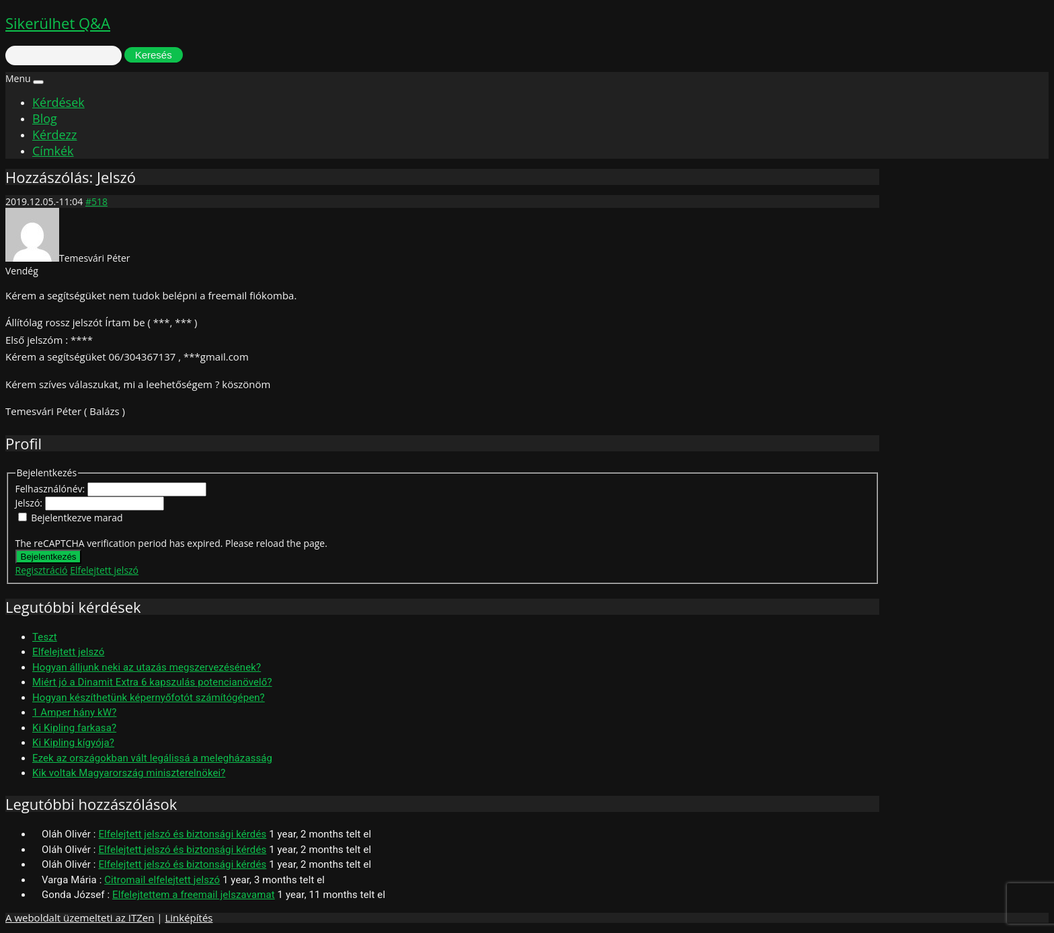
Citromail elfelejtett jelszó (162, 880)
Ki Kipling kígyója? (73, 743)
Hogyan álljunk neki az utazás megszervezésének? (146, 667)
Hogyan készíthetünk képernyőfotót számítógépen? (148, 698)
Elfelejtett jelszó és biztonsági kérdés (182, 834)
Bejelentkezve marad (76, 517)
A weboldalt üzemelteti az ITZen (79, 917)
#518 (96, 201)
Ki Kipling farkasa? (74, 728)
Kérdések (58, 102)
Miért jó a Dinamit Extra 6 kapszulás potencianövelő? (152, 682)
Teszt (44, 637)
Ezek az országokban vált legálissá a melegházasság (152, 758)
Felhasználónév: (51, 488)
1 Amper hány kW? (74, 712)
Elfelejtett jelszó (104, 570)
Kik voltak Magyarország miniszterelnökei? (128, 773)
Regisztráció (41, 570)
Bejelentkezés (49, 557)
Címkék (53, 151)
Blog (44, 118)
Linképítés (188, 917)
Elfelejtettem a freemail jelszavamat (193, 895)
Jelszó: (30, 502)
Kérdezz (54, 134)
